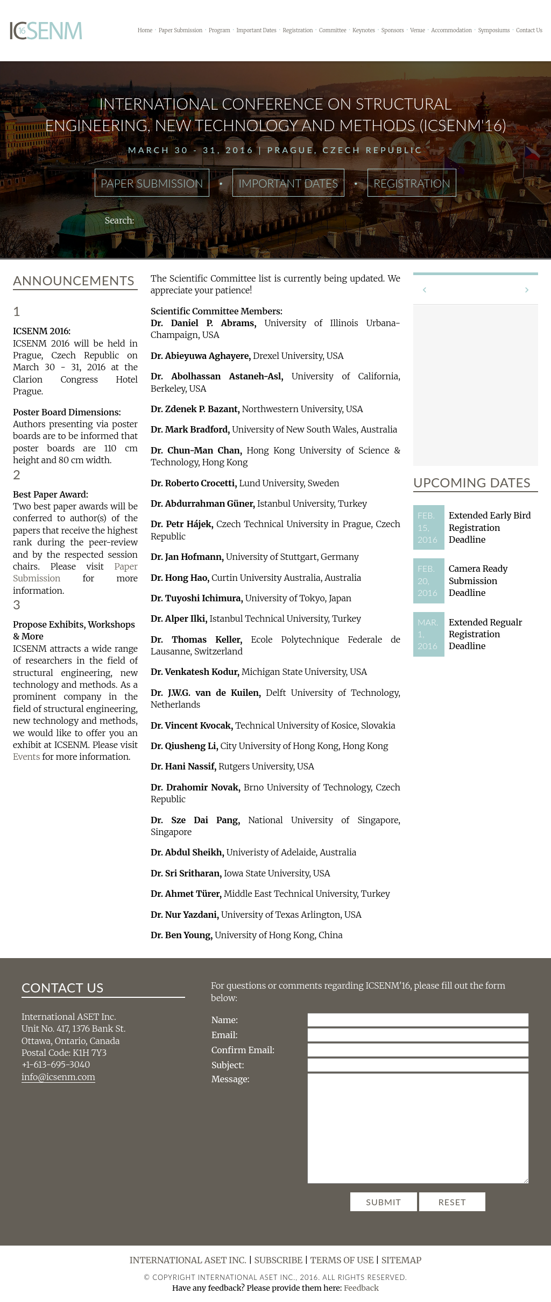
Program (219, 30)
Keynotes (363, 30)
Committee (333, 30)
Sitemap (402, 1260)
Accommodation (452, 30)
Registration (297, 30)
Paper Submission (180, 30)
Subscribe (279, 1260)
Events (26, 756)
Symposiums (494, 30)
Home (145, 30)
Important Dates (257, 30)
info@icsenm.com (58, 1076)
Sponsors (393, 30)
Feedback (361, 1288)
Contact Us (529, 30)
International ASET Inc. (188, 1260)
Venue (418, 30)
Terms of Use (342, 1260)
